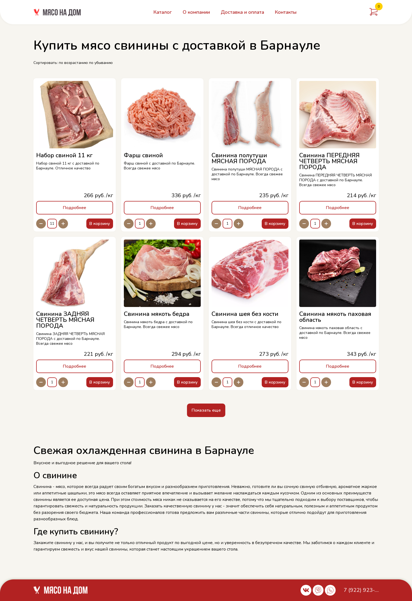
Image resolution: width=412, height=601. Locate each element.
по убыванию (101, 62)
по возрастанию (73, 62)
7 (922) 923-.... (361, 590)
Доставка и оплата (242, 12)
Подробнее (74, 208)
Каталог (163, 12)
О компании (196, 12)
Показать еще (206, 410)
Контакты (286, 12)
